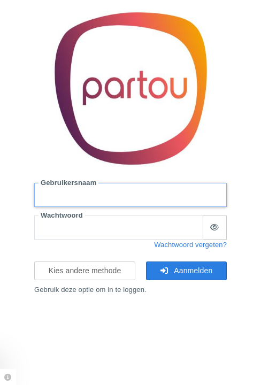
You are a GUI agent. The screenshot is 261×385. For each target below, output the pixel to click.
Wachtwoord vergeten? (190, 245)
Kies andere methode (85, 270)
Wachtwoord (62, 215)
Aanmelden (186, 270)
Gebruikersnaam (68, 183)
